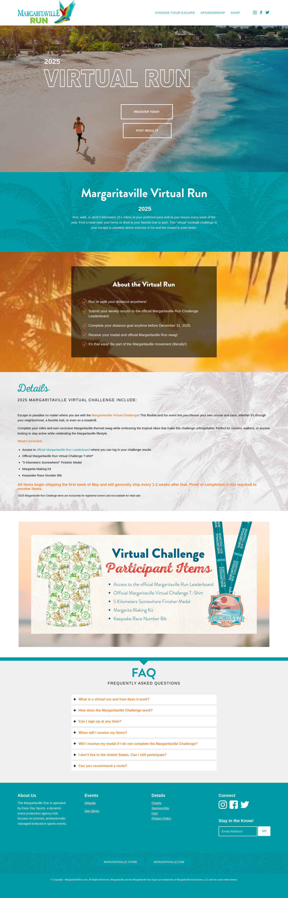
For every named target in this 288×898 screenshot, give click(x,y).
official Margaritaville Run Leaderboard (63, 449)
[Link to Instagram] (255, 12)
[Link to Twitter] (267, 12)
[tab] (144, 699)
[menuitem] (175, 12)
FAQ (155, 813)
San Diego (92, 811)
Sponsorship (160, 808)
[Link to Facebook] (261, 12)
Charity (157, 803)
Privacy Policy (161, 818)
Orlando (90, 803)
